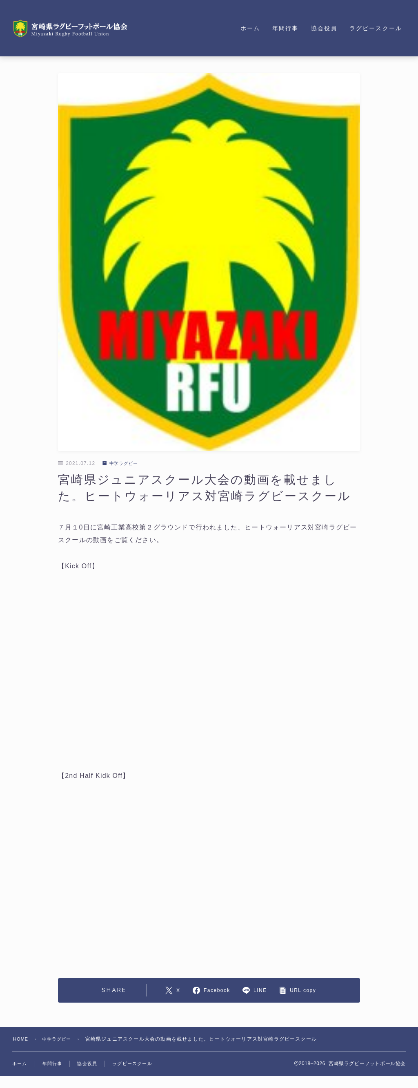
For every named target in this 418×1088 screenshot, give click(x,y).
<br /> (209, 671)
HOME (21, 1039)
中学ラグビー (122, 463)
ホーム (250, 28)
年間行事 (285, 28)
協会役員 (324, 28)
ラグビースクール (375, 28)
